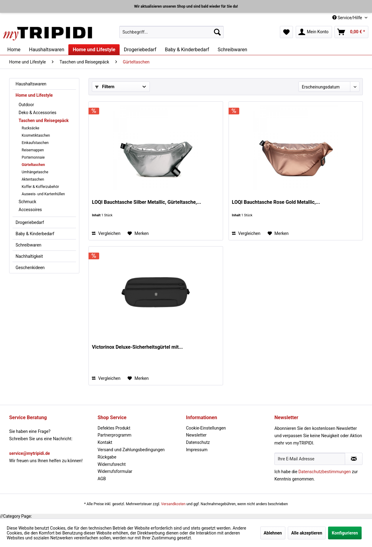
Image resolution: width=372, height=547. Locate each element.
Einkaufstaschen (35, 143)
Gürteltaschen (33, 165)
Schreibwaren (29, 245)
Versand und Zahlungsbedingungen (131, 449)
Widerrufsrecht (112, 464)
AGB (102, 478)
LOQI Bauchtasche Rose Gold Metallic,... (276, 202)
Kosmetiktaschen (36, 135)
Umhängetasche (35, 172)
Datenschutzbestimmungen (324, 471)
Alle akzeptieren (306, 533)
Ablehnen (273, 533)
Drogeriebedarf (30, 222)
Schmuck (27, 201)
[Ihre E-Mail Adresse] (309, 459)
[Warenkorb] (351, 32)
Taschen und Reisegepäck (44, 120)
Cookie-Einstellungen (206, 428)
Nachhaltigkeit (29, 256)
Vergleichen (106, 233)
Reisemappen (33, 150)
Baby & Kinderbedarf (35, 233)
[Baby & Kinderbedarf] (187, 49)
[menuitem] (171, 32)
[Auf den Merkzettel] (138, 233)
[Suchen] (217, 32)
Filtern (104, 86)
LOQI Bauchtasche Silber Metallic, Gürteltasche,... (146, 202)
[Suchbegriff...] (171, 32)
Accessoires (30, 209)
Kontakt (105, 442)
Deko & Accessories (37, 112)
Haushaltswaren (31, 83)
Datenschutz (198, 442)
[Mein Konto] (314, 32)
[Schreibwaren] (232, 49)
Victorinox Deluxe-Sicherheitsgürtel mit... (137, 347)
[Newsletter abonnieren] (354, 459)
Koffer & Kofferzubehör (40, 187)
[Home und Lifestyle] (93, 49)
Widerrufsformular (115, 471)
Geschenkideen (30, 267)
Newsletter (196, 435)
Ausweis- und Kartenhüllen (43, 194)
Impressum (197, 449)
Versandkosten (173, 504)
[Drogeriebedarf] (140, 49)
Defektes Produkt (114, 428)
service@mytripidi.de (29, 453)
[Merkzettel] (286, 32)
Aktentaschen (33, 179)
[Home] (14, 49)
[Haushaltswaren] (46, 49)
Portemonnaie (33, 157)
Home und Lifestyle (34, 95)
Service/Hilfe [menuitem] (347, 17)
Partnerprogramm (115, 435)
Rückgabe (107, 457)
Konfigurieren (345, 533)
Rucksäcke (30, 128)
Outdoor (26, 104)
